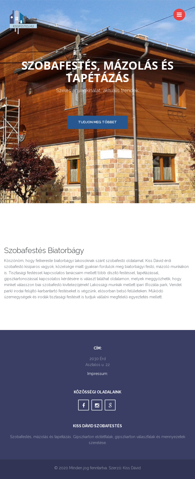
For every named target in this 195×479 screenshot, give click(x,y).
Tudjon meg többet (97, 122)
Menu (181, 12)
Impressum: (97, 373)
